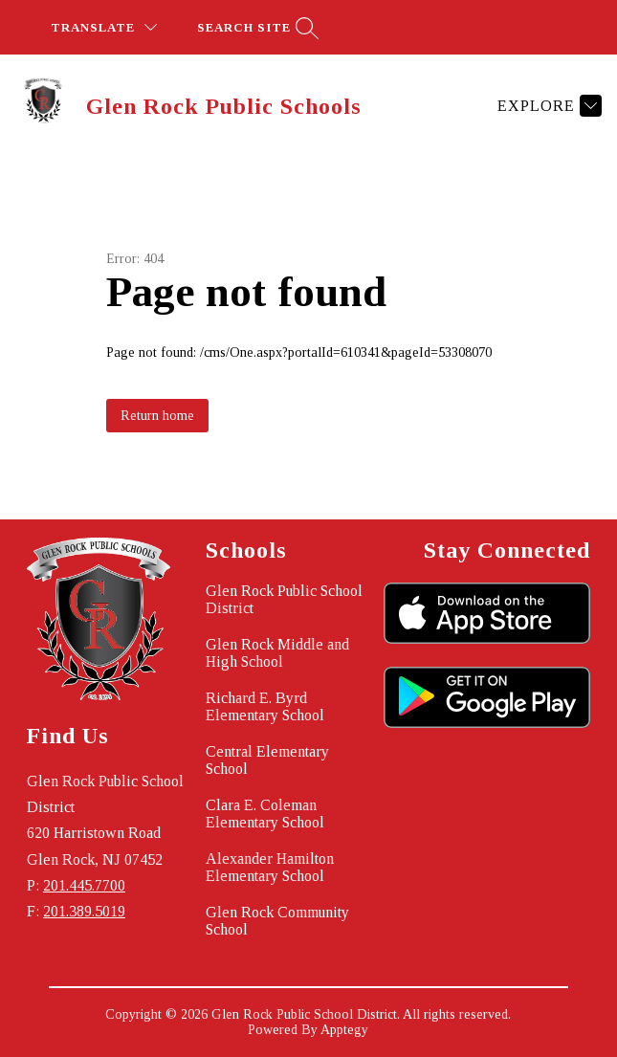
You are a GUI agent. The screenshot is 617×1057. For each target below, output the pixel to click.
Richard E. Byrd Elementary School (265, 706)
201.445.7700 (84, 885)
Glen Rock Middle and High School (277, 653)
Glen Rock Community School (277, 920)
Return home (157, 415)
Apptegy (344, 1030)
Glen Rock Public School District (284, 599)
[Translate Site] (104, 27)
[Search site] (255, 27)
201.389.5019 (84, 911)
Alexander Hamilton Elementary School (270, 867)
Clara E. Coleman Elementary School (265, 813)
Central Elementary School (267, 760)
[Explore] (547, 105)
